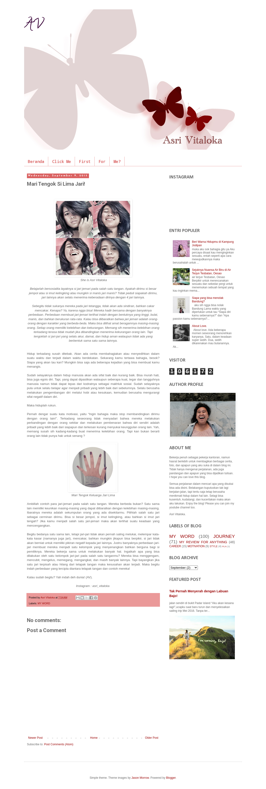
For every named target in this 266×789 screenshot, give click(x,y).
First (85, 161)
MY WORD (44, 603)
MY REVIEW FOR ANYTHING (203, 542)
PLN (224, 546)
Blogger (171, 777)
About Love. (199, 326)
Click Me (61, 161)
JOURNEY (224, 536)
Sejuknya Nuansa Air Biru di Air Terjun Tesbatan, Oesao (211, 271)
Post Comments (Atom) (58, 744)
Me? (117, 161)
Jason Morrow (140, 777)
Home (94, 737)
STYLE (214, 546)
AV (33, 25)
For (102, 161)
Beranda (36, 161)
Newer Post (35, 737)
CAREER (175, 546)
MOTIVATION (196, 546)
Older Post (151, 737)
